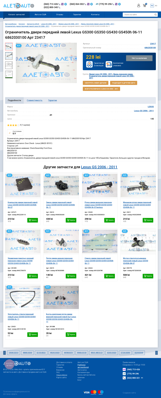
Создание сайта (129, 393)
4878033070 (68, 353)
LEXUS (151, 107)
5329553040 (138, 353)
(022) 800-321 (133, 377)
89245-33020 (54, 353)
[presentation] (4, 353)
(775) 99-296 (106, 4)
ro (156, 6)
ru (152, 6)
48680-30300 (27, 353)
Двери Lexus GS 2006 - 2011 (100, 74)
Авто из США (40, 14)
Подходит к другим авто (123, 83)
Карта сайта (61, 378)
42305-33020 (111, 353)
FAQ (58, 372)
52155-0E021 (41, 353)
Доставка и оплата (64, 362)
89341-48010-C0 (97, 353)
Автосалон (82, 370)
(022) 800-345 (52, 7)
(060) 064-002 (78, 4)
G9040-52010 (13, 353)
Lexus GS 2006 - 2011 (144, 111)
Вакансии (60, 370)
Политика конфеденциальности (16, 392)
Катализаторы (84, 372)
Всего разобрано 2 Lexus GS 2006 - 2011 (101, 89)
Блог (80, 380)
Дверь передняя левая (123, 74)
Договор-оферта (10, 394)
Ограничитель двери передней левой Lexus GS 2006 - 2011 (112, 77)
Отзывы (59, 14)
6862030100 (150, 48)
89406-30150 (81, 353)
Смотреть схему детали (95, 83)
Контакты (95, 14)
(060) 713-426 (52, 4)
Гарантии (77, 14)
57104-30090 (125, 353)
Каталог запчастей (16, 14)
